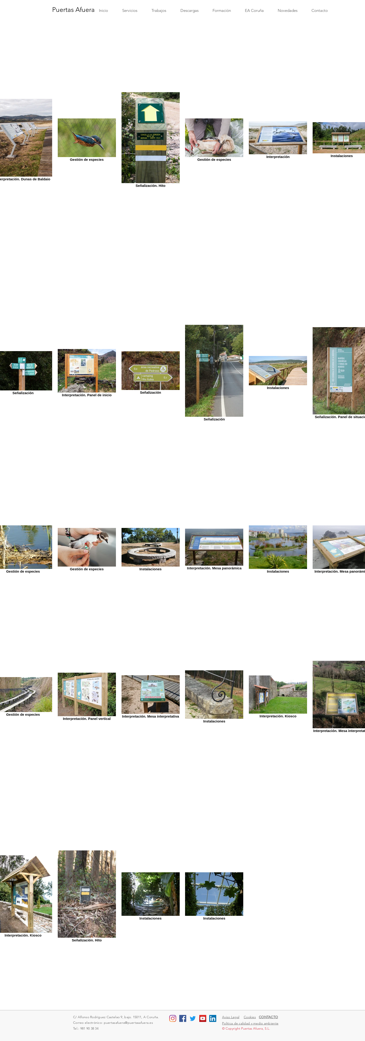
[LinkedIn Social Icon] (212, 1018)
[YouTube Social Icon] (202, 1018)
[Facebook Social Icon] (182, 1018)
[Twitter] (192, 1018)
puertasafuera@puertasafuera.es (128, 1023)
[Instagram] (172, 1018)
